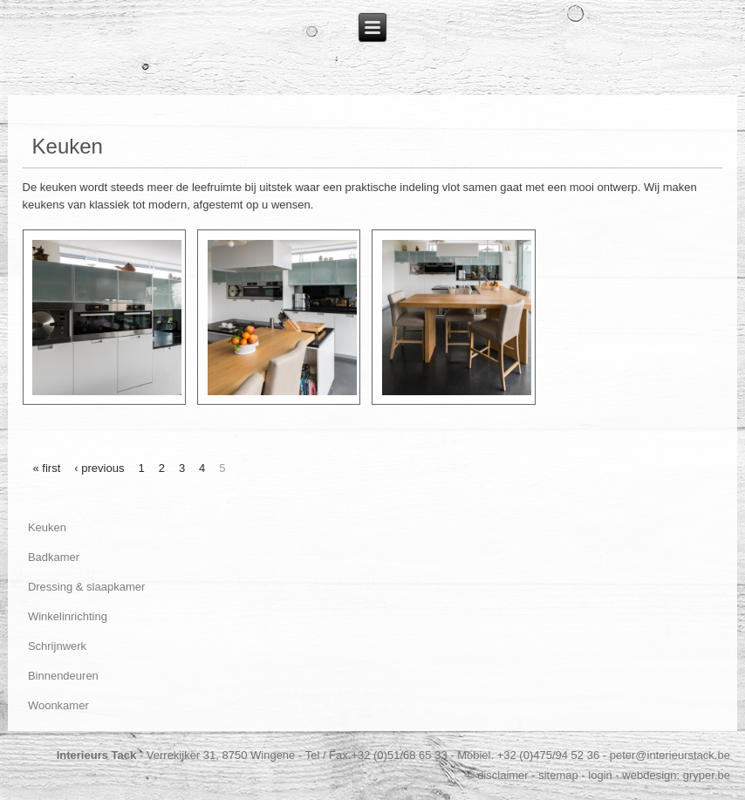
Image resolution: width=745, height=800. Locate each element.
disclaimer (503, 775)
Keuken (47, 527)
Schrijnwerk (57, 646)
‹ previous (99, 468)
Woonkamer (58, 705)
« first (47, 468)
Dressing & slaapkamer (86, 586)
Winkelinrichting (67, 616)
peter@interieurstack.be (670, 755)
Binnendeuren (63, 675)
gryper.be (706, 775)
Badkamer (53, 557)
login (600, 775)
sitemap (558, 775)
